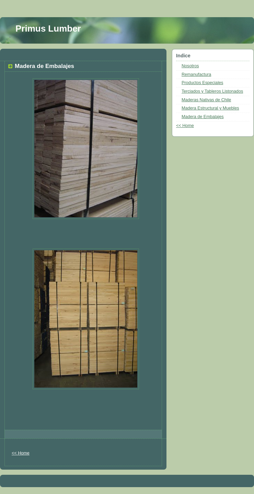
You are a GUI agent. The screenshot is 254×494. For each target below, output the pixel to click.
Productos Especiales (202, 82)
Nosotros (190, 66)
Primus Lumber (48, 28)
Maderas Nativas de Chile (206, 99)
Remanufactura (196, 74)
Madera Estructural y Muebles (210, 108)
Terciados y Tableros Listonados (212, 91)
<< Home (21, 453)
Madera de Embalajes (203, 116)
